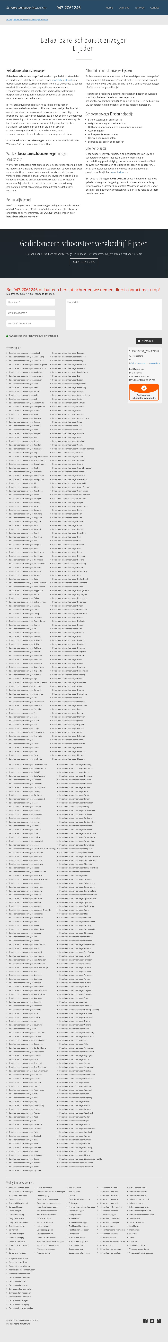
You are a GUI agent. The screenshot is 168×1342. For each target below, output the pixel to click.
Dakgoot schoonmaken (18, 1222)
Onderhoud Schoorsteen (79, 1199)
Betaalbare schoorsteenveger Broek (23, 548)
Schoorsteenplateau (137, 1187)
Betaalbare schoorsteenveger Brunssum (25, 567)
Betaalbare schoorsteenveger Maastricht (25, 875)
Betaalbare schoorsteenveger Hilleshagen (69, 602)
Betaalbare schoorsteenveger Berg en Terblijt (27, 460)
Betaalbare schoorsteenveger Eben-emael (26, 694)
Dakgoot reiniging (16, 1214)
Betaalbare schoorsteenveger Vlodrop (75, 1059)
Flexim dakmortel (44, 1187)
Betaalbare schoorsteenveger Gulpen (67, 502)
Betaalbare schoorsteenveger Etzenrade (69, 364)
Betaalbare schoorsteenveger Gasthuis (68, 402)
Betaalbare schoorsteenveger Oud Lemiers (26, 1063)
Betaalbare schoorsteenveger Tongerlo (75, 994)
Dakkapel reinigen (16, 1233)
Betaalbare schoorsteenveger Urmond (75, 1025)
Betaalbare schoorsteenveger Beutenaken (26, 475)
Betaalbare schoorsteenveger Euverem (68, 368)
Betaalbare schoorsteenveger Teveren (75, 982)
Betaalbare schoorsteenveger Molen (24, 940)
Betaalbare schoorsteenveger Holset (67, 625)
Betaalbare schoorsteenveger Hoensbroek (70, 613)
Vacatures (133, 1241)
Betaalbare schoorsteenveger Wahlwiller (76, 1078)
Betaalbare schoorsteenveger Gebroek (68, 406)
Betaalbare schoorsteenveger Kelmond (68, 736)
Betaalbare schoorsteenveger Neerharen (25, 979)
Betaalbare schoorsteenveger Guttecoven (69, 506)
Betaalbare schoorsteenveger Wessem (75, 1109)
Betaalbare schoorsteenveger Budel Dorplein (27, 582)
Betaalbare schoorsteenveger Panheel (24, 1086)
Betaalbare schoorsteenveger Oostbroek (26, 1044)
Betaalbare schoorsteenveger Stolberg (75, 925)
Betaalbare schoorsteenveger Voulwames (76, 1067)
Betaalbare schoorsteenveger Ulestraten (76, 1017)
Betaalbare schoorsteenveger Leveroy (24, 822)
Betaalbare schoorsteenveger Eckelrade (25, 705)
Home (9, 19)
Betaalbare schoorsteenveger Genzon (68, 433)
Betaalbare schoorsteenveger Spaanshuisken (78, 898)
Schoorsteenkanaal (108, 1237)
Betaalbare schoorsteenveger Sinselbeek (76, 852)
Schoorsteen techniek (109, 1210)
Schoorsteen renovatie (109, 1203)
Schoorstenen (135, 1218)
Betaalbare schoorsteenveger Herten (67, 586)
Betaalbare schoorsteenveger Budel (23, 579)
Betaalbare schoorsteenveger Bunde (24, 594)
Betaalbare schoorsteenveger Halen (67, 514)
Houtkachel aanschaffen (47, 1210)
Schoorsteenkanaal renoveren (112, 1241)
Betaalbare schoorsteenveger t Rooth (75, 948)
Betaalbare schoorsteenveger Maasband (25, 860)
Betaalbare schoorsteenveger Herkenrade (69, 582)
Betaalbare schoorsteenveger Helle (66, 575)
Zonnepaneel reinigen (18, 1281)
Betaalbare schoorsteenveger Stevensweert (77, 921)
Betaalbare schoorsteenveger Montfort (25, 948)
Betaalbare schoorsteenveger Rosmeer (75, 783)
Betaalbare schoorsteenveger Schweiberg (76, 845)
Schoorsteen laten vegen (79, 1253)
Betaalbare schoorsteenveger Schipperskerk (77, 833)
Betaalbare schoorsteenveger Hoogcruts (69, 651)
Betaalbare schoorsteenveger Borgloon (25, 521)
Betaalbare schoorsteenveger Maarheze (25, 856)
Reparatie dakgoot (76, 1210)
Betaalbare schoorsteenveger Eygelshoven (70, 372)
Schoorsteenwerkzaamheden (141, 1214)
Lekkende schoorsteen (46, 1237)
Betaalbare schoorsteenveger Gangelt (68, 391)
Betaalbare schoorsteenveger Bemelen (25, 445)
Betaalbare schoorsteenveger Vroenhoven (77, 1074)
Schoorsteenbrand (107, 1226)
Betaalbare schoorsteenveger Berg (23, 452)
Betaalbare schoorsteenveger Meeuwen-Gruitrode (30, 910)
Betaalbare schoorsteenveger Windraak (75, 1132)
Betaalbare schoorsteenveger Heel (66, 537)
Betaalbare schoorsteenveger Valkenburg (76, 1032)
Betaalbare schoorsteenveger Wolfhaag (75, 1147)
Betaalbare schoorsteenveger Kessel (67, 747)
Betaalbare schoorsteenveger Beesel (24, 441)
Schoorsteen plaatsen (109, 1199)
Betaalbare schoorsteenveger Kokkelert (25, 783)
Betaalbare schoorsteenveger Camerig (24, 606)
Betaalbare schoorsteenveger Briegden (25, 544)
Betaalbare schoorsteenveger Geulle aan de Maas (73, 448)
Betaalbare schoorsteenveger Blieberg (24, 502)
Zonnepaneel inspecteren (19, 1273)
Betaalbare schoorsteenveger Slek (73, 875)
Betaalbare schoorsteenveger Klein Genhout (27, 768)
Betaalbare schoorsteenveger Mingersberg (26, 929)
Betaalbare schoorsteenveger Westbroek (76, 1113)
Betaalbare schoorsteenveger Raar (23, 1139)
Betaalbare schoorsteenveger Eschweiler (69, 356)
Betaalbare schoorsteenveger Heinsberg (69, 563)
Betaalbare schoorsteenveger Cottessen (25, 617)
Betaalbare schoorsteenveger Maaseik (24, 868)
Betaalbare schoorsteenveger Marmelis (25, 894)
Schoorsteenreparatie (138, 1191)
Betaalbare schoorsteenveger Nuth (23, 1013)
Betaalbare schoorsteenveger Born (23, 525)
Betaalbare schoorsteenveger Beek (23, 437)
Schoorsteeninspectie (109, 1233)
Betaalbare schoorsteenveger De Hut (24, 644)
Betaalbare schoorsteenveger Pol (22, 1120)
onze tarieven (118, 172)
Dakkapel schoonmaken (19, 1245)
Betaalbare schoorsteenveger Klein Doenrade (28, 764)
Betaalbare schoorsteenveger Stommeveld (77, 929)
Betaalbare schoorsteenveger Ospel (23, 1059)
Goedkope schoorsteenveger (49, 1203)
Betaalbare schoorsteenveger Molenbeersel (27, 944)
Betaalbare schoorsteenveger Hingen (67, 606)
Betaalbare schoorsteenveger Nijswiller (25, 1002)
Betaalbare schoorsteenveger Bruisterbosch (27, 563)
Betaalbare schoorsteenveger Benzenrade (26, 448)
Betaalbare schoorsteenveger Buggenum (26, 590)
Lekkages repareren (45, 1233)
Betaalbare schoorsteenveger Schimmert (76, 818)
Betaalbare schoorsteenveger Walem (74, 1082)
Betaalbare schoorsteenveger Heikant (68, 560)
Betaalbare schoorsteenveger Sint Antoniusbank (79, 856)
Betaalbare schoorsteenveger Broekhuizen (26, 556)
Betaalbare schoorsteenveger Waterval (75, 1090)
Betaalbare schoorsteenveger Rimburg (75, 764)
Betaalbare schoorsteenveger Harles (67, 525)
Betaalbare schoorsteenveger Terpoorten (76, 975)
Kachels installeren (45, 1222)
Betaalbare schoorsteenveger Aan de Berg (26, 356)
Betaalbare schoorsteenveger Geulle (67, 445)
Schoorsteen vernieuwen (110, 1218)
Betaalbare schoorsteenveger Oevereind (25, 1025)
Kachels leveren (43, 1226)
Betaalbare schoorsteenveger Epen (23, 755)
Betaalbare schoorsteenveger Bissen (24, 494)
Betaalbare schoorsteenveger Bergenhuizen (27, 464)
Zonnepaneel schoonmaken (20, 1289)
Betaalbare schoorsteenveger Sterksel (75, 917)
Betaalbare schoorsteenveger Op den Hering (27, 1048)
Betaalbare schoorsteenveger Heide (67, 552)
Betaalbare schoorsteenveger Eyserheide (69, 383)
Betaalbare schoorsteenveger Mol (23, 936)
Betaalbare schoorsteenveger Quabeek (25, 1136)
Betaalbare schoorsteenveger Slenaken (75, 879)
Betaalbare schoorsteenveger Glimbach (68, 460)
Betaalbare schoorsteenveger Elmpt (23, 743)
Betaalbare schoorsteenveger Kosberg (24, 791)
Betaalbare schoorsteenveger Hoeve (67, 617)
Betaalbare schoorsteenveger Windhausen (77, 1128)
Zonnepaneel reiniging (18, 1285)
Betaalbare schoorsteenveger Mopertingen (26, 956)
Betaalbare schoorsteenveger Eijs (22, 713)
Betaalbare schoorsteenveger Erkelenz (68, 353)
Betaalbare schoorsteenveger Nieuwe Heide (27, 994)
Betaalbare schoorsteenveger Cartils (24, 609)
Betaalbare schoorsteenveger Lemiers (24, 818)
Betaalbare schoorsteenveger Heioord (68, 567)
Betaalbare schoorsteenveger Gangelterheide (71, 395)
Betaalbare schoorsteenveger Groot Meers (70, 491)
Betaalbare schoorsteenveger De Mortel (25, 659)
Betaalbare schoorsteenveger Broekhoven (26, 552)
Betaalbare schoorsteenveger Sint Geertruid (77, 860)
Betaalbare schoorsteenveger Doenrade (25, 686)
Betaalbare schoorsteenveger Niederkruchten (28, 990)
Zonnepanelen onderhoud (20, 1296)
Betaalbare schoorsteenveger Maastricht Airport (29, 879)
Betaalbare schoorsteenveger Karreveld (68, 728)
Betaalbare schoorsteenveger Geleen (67, 422)
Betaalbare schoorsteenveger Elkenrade (25, 736)
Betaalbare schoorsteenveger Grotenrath (69, 498)
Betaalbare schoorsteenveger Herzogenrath (70, 590)
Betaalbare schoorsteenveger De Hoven (25, 640)
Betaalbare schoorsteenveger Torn (73, 1002)
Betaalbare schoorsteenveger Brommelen (26, 560)
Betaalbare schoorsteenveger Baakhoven (26, 418)
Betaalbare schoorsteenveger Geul (66, 437)
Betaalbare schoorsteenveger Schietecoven (77, 810)
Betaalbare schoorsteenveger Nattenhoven (27, 963)
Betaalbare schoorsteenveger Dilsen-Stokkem (28, 682)
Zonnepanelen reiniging (19, 1304)
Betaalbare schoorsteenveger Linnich (24, 837)
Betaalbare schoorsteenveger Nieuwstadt (26, 998)
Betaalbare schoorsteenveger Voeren (74, 1063)
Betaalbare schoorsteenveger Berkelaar (25, 471)
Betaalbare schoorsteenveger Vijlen (74, 1044)
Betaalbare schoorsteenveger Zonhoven (76, 1162)
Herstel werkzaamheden (47, 1207)
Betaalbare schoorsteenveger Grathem (68, 475)
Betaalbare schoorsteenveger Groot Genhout (71, 487)
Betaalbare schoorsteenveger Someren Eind (77, 891)
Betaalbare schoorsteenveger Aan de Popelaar (28, 364)
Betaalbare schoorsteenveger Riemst (24, 1166)
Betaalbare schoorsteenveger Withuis (75, 1139)
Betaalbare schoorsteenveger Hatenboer (69, 533)
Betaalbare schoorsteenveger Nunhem (25, 1009)
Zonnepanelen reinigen (18, 1300)
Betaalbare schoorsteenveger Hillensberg (69, 598)
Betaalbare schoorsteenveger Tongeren (75, 990)
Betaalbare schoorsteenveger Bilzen (24, 487)
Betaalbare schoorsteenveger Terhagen (75, 960)
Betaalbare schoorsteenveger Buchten (25, 575)
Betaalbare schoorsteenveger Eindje (24, 728)
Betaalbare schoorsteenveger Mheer (24, 925)
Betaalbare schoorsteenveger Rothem (75, 787)
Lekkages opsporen (45, 1230)
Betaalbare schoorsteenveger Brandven (25, 537)
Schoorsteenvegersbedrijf (140, 1210)
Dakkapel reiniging (16, 1237)
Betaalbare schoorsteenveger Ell (22, 739)
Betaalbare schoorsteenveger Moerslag (25, 933)
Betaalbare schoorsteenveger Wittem (74, 1143)
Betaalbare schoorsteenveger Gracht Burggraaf (71, 468)
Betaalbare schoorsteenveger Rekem (24, 1159)
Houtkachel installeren (46, 1214)
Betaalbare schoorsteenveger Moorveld (25, 952)
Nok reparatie (74, 1191)
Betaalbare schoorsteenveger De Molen (25, 655)
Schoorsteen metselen (109, 1191)
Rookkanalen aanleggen (79, 1230)
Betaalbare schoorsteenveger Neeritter (25, 982)
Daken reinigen (15, 1210)
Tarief (131, 1237)
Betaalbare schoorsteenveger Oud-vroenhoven (28, 1071)
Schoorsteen (74, 1233)
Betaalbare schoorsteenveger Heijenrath (69, 556)
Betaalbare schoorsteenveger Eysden (67, 380)
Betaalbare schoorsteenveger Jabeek (67, 720)
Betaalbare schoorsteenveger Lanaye (24, 810)
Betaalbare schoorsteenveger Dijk (23, 678)
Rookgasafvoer (75, 1214)
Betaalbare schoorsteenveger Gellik (67, 425)
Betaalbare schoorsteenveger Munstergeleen (27, 960)
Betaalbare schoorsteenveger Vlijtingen (75, 1055)
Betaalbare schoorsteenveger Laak (23, 802)
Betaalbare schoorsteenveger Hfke (67, 697)
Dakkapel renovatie (17, 1241)
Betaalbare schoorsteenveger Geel (66, 410)
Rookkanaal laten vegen (79, 1226)
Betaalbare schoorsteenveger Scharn (74, 799)
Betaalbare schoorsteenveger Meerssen (25, 906)
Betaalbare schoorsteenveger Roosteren (76, 776)
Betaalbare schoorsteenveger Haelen (67, 510)
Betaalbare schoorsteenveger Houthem (68, 667)
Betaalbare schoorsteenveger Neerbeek (25, 975)
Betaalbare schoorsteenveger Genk (67, 429)
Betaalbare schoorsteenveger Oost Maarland (27, 1040)
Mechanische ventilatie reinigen (50, 1241)
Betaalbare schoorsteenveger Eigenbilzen (26, 709)
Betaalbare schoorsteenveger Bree (23, 540)
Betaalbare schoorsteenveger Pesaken (25, 1109)
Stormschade (134, 1230)
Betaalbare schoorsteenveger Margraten (25, 883)
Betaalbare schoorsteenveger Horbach (68, 655)
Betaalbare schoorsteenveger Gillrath (67, 456)
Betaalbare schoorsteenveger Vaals (74, 1028)
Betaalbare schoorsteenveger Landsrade (25, 814)
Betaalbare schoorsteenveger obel (23, 1021)
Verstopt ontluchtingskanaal (141, 1253)
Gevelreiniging (43, 1195)
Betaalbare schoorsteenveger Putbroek (25, 1128)
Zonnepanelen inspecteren (20, 1293)
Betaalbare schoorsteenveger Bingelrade (26, 491)
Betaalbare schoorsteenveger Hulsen (67, 678)
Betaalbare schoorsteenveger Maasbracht (26, 864)
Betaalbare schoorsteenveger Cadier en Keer (27, 602)
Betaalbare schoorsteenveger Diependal (25, 671)
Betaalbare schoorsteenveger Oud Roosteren (27, 1067)
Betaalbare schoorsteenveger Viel (73, 1040)
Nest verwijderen (44, 1253)
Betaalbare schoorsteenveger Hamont (68, 521)
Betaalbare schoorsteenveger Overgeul (25, 1082)
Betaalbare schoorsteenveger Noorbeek (25, 1005)
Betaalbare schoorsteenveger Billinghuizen (26, 479)
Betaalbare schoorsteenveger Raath (23, 1143)
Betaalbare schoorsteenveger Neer (23, 971)
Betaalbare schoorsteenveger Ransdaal (25, 1147)
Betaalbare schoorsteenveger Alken (23, 387)
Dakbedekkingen (16, 1207)
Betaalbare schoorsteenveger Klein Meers (26, 772)
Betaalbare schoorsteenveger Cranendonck (27, 621)
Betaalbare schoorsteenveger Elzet (23, 751)
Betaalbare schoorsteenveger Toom (74, 998)
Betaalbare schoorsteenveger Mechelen (25, 898)
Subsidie (133, 1233)
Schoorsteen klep (76, 1249)
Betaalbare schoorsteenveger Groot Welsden (71, 494)
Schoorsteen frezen (77, 1245)
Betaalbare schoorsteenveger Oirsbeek (25, 1036)
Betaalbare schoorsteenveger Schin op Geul (77, 822)
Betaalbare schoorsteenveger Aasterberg (26, 376)
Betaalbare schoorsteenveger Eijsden (31, 19)
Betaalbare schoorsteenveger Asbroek (24, 410)
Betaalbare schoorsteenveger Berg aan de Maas (28, 456)
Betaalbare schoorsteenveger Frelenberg (69, 387)
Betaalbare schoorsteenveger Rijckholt (25, 1170)
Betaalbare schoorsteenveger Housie (67, 663)
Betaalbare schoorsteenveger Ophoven (25, 1055)
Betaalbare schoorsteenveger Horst (67, 659)
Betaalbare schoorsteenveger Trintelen (75, 1005)
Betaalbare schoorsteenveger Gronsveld (69, 483)
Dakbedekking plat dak (18, 1203)
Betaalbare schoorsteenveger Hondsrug (69, 644)
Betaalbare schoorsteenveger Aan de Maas (26, 360)
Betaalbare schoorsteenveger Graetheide (69, 471)
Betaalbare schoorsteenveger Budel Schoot (27, 586)
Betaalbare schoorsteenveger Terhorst (75, 963)
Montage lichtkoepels (46, 1249)
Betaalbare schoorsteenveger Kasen (67, 732)
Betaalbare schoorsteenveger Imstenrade (69, 705)
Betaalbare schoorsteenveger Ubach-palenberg (79, 1009)
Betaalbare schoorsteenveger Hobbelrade (69, 609)
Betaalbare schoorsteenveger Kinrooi (67, 755)
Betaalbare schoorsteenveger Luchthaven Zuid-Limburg (32, 848)
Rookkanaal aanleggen (78, 1222)
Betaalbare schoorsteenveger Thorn (74, 986)
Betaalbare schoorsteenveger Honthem (68, 648)
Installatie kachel (44, 1218)
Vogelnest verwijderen (18, 1262)
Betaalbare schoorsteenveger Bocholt (24, 506)
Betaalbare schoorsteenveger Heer (66, 540)
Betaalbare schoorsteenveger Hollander (69, 621)
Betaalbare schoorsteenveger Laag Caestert (27, 799)
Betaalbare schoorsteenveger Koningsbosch (27, 787)
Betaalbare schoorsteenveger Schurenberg (77, 841)
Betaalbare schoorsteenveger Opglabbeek (26, 1051)
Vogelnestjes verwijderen (19, 1266)
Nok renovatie (75, 1187)
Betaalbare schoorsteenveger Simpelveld (76, 848)
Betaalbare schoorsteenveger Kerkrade (68, 743)
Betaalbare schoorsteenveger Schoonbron (77, 837)
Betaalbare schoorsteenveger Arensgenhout (27, 406)
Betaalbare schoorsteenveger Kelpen (67, 739)
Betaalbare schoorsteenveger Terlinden (75, 967)
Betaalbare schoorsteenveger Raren (23, 1151)
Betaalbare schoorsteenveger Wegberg (75, 1097)
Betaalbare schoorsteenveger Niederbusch (26, 986)
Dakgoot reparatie (16, 1218)
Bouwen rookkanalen (18, 1195)
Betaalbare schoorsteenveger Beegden (25, 433)
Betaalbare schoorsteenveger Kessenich (69, 751)
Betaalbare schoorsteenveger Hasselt (67, 529)
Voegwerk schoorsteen (18, 1258)
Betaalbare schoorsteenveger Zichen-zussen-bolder (80, 1159)
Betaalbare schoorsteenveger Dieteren (25, 674)
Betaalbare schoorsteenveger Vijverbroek (76, 1048)
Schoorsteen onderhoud (110, 1195)
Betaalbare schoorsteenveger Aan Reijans (26, 372)
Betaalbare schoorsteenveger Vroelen (75, 1071)
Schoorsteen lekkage (108, 1187)
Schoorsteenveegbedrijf (139, 1199)
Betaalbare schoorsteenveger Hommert (68, 640)
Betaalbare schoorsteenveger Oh (23, 1028)
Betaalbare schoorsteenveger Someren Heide (78, 894)
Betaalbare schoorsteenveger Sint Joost (75, 864)
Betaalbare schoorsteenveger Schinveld (75, 829)
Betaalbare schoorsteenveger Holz (66, 636)
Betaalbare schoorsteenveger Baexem (24, 422)
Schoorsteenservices (137, 1195)
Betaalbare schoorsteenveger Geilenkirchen (70, 418)
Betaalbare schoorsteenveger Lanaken (25, 806)
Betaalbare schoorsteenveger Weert (74, 1093)
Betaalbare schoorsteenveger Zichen (74, 1155)
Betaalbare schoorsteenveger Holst (67, 628)
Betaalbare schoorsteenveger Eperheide (25, 759)
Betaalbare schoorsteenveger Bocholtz (25, 510)
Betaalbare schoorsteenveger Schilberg (75, 814)
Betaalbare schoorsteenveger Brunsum (25, 571)
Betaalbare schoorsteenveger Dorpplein (25, 690)
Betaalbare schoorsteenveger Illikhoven (69, 701)
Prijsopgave (74, 1203)
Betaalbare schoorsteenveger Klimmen (25, 779)
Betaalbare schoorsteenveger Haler (67, 517)
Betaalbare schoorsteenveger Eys (66, 376)
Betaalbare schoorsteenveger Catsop (24, 613)
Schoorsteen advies (77, 1237)
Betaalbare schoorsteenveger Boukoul (25, 529)
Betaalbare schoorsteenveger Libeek (24, 825)
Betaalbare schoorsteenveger (21, 1191)
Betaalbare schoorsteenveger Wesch (74, 1105)
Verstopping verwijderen (139, 1249)
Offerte (72, 1195)
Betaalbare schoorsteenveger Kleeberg (68, 759)
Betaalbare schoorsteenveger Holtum (68, 632)
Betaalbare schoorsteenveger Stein (73, 914)
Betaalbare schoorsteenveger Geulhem (68, 441)
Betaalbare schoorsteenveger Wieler (74, 1117)
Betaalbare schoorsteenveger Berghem (25, 468)
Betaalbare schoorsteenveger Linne (23, 833)
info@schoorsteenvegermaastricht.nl (144, 363)
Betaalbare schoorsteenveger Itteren (67, 713)
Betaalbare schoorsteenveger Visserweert (76, 1051)
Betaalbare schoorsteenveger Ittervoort (68, 717)
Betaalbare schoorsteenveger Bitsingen (25, 498)
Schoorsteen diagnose (78, 1241)
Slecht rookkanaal (136, 1222)
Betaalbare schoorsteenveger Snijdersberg (77, 883)
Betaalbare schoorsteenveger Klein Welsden (27, 776)
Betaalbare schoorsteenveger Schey (74, 806)
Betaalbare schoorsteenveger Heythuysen (69, 594)
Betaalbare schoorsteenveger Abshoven (25, 380)
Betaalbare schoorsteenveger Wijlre (74, 1120)
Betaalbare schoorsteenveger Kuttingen (25, 795)
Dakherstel (13, 1230)
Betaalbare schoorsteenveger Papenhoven (26, 1090)
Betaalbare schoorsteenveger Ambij (23, 395)
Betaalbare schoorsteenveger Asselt (23, 414)
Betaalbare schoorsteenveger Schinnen (75, 825)
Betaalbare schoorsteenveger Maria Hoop (26, 887)
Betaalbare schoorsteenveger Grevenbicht (70, 479)
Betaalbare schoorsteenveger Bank (23, 429)
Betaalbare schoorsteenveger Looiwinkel (26, 841)
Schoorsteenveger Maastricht (26, 7)
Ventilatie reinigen (137, 1245)
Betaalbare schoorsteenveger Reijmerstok (26, 1155)
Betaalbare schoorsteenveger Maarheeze (26, 852)
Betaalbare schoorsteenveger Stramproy (76, 933)
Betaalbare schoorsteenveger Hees (66, 548)
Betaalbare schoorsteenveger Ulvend (74, 1021)
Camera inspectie (16, 1199)
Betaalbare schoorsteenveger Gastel (67, 399)
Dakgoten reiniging (17, 1226)
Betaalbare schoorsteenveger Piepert (24, 1113)
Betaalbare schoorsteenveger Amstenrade (26, 402)
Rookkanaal (74, 1218)
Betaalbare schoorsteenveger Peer (23, 1097)
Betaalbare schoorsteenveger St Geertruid (76, 906)
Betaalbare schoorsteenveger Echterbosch (26, 701)
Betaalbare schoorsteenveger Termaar (75, 971)
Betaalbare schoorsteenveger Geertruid (68, 414)
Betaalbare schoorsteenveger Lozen (24, 845)
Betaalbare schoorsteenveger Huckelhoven (70, 671)
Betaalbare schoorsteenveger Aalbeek (24, 353)
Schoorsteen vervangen (109, 1222)
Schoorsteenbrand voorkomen (112, 1230)
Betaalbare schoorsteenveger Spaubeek (76, 902)
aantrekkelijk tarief (62, 80)
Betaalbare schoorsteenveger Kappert (68, 724)
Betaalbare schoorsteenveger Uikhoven (75, 1013)
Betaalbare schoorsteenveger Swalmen (75, 940)
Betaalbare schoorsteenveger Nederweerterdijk (28, 967)
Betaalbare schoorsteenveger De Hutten (25, 648)
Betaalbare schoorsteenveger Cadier (24, 598)
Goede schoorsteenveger (47, 1199)
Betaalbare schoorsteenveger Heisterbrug (69, 571)
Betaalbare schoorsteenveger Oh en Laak (27, 1032)
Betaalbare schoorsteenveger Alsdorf (24, 391)
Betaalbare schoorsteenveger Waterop (75, 1086)
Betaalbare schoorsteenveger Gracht (67, 464)
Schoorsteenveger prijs (139, 1207)
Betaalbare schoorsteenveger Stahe (74, 910)
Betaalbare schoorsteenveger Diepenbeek (26, 667)
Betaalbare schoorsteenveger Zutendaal (76, 1166)
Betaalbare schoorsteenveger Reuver (24, 1162)
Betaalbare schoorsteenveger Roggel (74, 772)
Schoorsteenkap (106, 1245)
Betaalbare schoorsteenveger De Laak (24, 651)
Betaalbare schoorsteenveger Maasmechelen (27, 871)
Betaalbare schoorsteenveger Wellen (74, 1101)
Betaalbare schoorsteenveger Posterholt (25, 1124)
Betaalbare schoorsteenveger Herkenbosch (70, 579)
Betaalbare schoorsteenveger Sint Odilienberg (78, 868)
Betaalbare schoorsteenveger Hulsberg (68, 674)
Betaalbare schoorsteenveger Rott (73, 791)
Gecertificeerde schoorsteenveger (51, 1191)
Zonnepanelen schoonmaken (21, 1308)
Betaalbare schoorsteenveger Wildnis (74, 1124)
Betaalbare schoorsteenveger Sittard (74, 871)
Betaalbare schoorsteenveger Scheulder (76, 802)
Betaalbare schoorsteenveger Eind (23, 724)
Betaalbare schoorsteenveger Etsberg (67, 360)
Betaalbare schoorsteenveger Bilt (22, 483)
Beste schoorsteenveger (19, 1187)
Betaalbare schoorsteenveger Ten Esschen (76, 952)
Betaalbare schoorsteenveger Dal (22, 628)
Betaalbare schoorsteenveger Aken (23, 383)
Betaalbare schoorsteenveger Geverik (68, 452)
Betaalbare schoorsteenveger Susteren (75, 936)
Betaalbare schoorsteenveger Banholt (24, 425)
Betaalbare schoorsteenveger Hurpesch (68, 690)
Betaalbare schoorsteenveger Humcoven (69, 682)
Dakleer (12, 1249)
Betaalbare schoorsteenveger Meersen (25, 902)
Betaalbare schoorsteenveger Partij (23, 1093)
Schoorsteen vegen (108, 1214)
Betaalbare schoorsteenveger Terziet (74, 979)
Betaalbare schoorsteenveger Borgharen (25, 517)
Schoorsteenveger (136, 1203)
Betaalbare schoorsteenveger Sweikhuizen (77, 944)
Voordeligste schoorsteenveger (22, 1269)
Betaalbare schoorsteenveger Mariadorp (25, 891)
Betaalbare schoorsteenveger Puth (23, 1132)
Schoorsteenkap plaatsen (110, 1253)
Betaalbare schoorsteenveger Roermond (76, 768)
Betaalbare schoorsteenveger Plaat (23, 1117)
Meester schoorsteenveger (48, 1245)
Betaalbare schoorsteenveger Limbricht (25, 829)
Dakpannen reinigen (17, 1253)
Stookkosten (134, 1226)
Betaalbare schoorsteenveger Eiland (24, 720)
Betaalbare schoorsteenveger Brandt (24, 533)
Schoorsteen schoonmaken (111, 1207)
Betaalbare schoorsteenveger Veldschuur (76, 1036)
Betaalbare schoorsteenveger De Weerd (25, 663)
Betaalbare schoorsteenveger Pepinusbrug (26, 1105)
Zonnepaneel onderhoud (19, 1277)
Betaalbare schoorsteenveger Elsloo (24, 747)
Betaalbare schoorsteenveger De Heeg (25, 636)
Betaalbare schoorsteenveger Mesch (24, 921)
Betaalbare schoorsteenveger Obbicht (24, 1017)
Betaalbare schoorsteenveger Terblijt (74, 956)
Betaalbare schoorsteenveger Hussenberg (69, 694)
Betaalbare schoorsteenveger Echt (23, 697)
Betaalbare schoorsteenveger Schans (74, 795)
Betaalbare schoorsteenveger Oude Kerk (26, 1074)
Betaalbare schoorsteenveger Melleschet (26, 914)
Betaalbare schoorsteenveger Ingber (67, 709)
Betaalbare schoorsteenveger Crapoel (24, 625)
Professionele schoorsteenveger (82, 1207)
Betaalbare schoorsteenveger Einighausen (26, 732)
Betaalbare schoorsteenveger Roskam (75, 779)
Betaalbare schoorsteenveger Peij (23, 1101)
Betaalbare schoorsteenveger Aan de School (27, 368)
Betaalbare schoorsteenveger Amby (23, 399)
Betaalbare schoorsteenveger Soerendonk (77, 887)
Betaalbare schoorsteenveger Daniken (25, 632)
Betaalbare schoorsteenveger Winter (74, 1136)
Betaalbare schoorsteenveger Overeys (24, 1078)
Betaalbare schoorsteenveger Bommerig (25, 514)
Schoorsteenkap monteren (111, 1249)
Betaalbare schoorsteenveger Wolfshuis (76, 1151)
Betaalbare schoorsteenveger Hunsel (67, 686)
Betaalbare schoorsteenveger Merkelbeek (26, 917)
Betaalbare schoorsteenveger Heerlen (68, 544)
